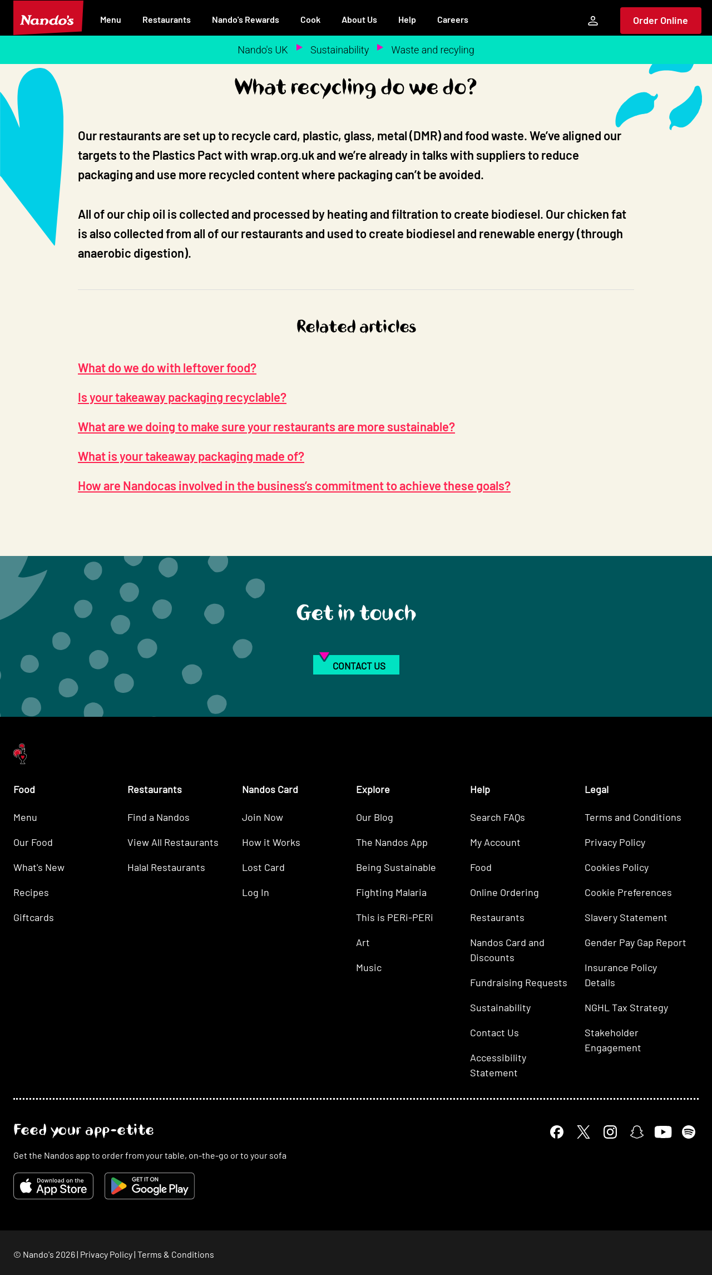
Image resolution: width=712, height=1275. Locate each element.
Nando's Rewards (245, 19)
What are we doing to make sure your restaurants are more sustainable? (266, 426)
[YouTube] (663, 1132)
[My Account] (593, 20)
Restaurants (166, 19)
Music (369, 967)
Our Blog (374, 817)
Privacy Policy (615, 842)
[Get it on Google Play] (150, 1186)
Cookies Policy (617, 867)
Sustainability (339, 50)
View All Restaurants (173, 842)
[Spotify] (689, 1132)
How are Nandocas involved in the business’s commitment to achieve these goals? (294, 485)
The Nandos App (392, 842)
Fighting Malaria (391, 892)
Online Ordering (504, 892)
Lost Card (263, 867)
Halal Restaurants (166, 867)
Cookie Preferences (628, 892)
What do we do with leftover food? (167, 367)
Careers (452, 19)
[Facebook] (557, 1132)
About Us (359, 19)
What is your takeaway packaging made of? (191, 456)
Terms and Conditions (633, 817)
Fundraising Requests (518, 982)
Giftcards (33, 917)
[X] (583, 1132)
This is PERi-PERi (394, 917)
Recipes (31, 892)
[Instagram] (610, 1132)
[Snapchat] (637, 1132)
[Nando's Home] (48, 18)
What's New (39, 867)
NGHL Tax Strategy (626, 1007)
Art (363, 942)
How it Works (271, 842)
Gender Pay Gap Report (635, 942)
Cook (310, 19)
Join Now (262, 817)
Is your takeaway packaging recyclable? (182, 397)
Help (407, 19)
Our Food (33, 842)
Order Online (660, 20)
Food (481, 867)
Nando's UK (263, 50)
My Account (495, 842)
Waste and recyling (433, 50)
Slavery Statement (626, 917)
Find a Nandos (158, 817)
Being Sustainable (396, 867)
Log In (255, 892)
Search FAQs (497, 817)
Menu (110, 19)
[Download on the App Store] (53, 1186)
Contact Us (494, 1032)
